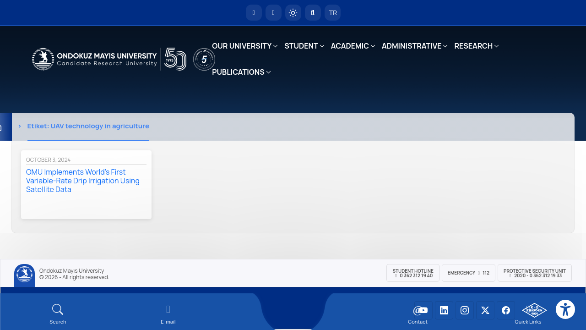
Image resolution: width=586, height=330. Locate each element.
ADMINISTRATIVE (411, 46)
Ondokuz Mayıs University (71, 271)
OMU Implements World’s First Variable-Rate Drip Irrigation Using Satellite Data (83, 180)
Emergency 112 (468, 273)
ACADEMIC (350, 46)
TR (332, 12)
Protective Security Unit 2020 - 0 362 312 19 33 (535, 273)
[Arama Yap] (313, 13)
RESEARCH (473, 46)
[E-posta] (274, 13)
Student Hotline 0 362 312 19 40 (412, 273)
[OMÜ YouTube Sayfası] (423, 310)
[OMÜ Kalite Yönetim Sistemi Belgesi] (534, 310)
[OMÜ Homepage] (254, 13)
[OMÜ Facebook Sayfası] (506, 310)
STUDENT (301, 46)
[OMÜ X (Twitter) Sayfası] (485, 310)
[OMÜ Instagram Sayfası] (465, 310)
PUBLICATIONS (238, 72)
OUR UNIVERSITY (241, 46)
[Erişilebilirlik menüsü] (565, 309)
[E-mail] (168, 314)
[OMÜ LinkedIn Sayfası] (444, 310)
